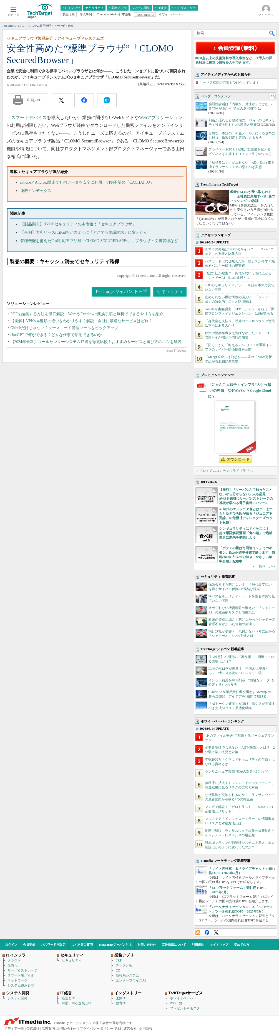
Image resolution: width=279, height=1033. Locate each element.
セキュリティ (170, 291)
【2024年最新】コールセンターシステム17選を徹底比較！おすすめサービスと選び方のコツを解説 (96, 342)
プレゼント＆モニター (186, 1008)
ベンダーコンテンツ (216, 96)
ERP (119, 960)
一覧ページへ (265, 566)
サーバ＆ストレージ (22, 970)
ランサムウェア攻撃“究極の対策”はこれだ (236, 771)
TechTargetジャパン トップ (121, 291)
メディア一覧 (14, 1028)
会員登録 (29, 944)
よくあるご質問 (82, 944)
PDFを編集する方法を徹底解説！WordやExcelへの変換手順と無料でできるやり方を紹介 (87, 314)
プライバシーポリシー (96, 1028)
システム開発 (17, 998)
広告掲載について (174, 944)
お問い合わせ (146, 944)
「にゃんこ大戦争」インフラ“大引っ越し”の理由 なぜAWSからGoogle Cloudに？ (239, 390)
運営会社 (130, 1028)
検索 (272, 33)
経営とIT (68, 998)
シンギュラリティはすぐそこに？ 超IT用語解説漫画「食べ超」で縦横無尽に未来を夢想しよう (246, 533)
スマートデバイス (29, 117)
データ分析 (124, 965)
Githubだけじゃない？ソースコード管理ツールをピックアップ (65, 328)
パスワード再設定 (53, 944)
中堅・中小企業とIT (76, 1003)
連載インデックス (35, 191)
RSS (197, 932)
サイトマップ (219, 944)
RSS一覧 (176, 1003)
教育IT (120, 1003)
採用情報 (145, 1028)
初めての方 (241, 944)
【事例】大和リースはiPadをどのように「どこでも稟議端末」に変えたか (84, 232)
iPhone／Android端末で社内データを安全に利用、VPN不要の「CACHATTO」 (87, 182)
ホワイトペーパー (183, 998)
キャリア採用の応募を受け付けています (229, 83)
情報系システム (127, 975)
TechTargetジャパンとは (115, 944)
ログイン (11, 944)
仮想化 (12, 965)
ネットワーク (17, 980)
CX (118, 970)
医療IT (120, 998)
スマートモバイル (20, 975)
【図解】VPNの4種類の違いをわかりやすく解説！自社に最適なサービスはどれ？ (81, 321)
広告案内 (48, 1028)
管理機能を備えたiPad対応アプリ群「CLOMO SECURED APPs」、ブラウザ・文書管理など (99, 241)
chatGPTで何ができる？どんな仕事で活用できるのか (56, 335)
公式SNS (32, 1028)
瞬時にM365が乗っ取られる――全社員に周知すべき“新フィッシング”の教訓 (252, 196)
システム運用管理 (20, 985)
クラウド (14, 960)
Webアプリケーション (160, 117)
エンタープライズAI (131, 980)
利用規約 (198, 944)
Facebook (207, 932)
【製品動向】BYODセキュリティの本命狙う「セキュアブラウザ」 (78, 224)
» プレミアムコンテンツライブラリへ (225, 471)
